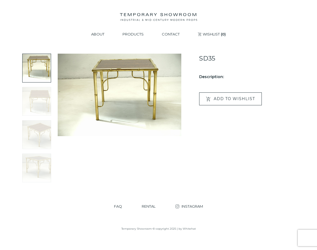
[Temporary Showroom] (158, 17)
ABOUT (97, 34)
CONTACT (171, 34)
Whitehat (189, 228)
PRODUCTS (133, 34)
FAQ (118, 206)
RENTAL (148, 206)
